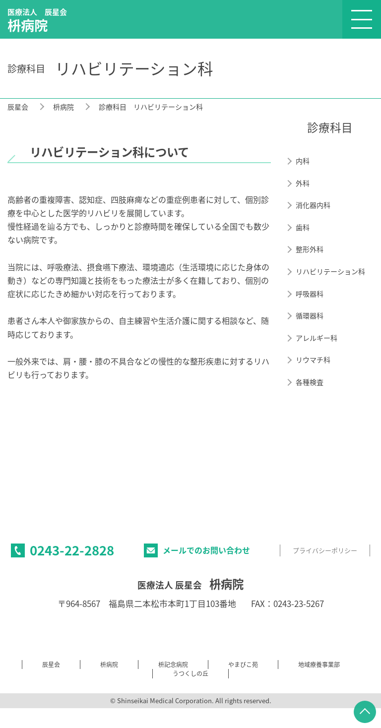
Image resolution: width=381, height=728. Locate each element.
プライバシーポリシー (325, 550)
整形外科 (309, 249)
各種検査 (309, 382)
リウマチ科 (313, 359)
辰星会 (17, 107)
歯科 (303, 227)
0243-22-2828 (72, 550)
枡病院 (63, 107)
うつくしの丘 (190, 673)
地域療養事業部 (319, 664)
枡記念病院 (173, 664)
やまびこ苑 (243, 664)
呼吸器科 (309, 294)
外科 (303, 183)
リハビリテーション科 (330, 271)
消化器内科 (313, 205)
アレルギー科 (316, 338)
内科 (303, 161)
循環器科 (309, 315)
